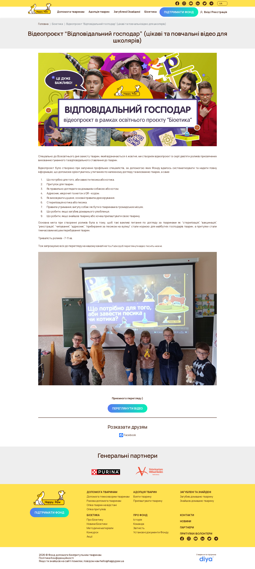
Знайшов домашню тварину (197, 501)
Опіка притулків (96, 509)
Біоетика (152, 11)
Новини (185, 521)
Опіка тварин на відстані (102, 505)
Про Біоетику (95, 519)
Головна (43, 24)
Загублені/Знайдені (128, 11)
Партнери (187, 527)
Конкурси (92, 532)
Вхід (208, 12)
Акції (90, 536)
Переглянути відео (127, 408)
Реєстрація (220, 12)
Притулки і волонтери (196, 533)
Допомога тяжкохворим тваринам (108, 496)
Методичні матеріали (100, 528)
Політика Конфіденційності (56, 558)
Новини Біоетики (97, 524)
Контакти (187, 515)
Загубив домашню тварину (196, 496)
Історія (137, 519)
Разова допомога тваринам (104, 501)
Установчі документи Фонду (150, 532)
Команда (138, 524)
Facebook (127, 435)
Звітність (139, 528)
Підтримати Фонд (180, 12)
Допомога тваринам (72, 11)
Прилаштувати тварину (147, 501)
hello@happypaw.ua (112, 561)
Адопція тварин (100, 11)
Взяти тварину (142, 496)
